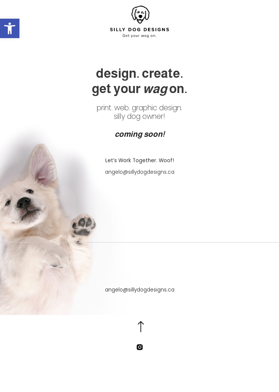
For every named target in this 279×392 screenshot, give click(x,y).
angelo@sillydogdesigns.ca (139, 172)
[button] (9, 28)
